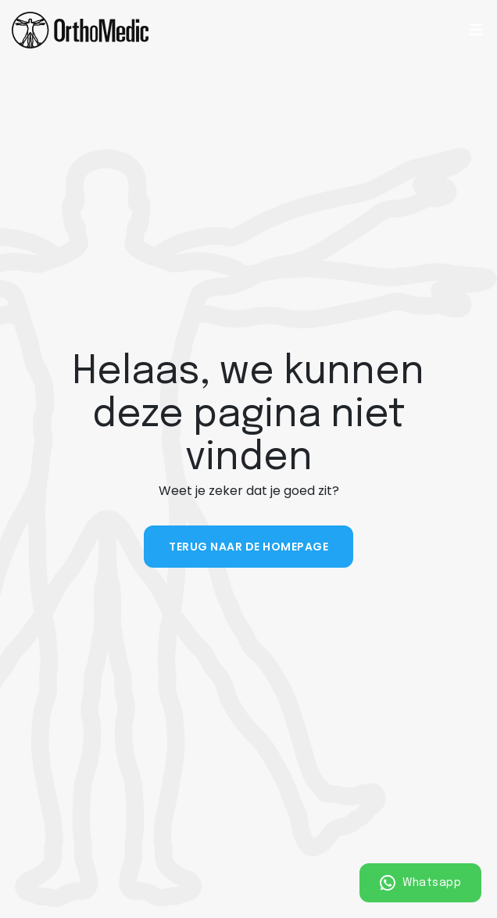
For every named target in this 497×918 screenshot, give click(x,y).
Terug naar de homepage (248, 546)
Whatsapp (421, 883)
